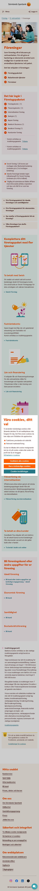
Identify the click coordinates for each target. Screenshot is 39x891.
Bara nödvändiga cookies (19, 466)
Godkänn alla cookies (19, 461)
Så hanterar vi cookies (12, 455)
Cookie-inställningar (19, 471)
